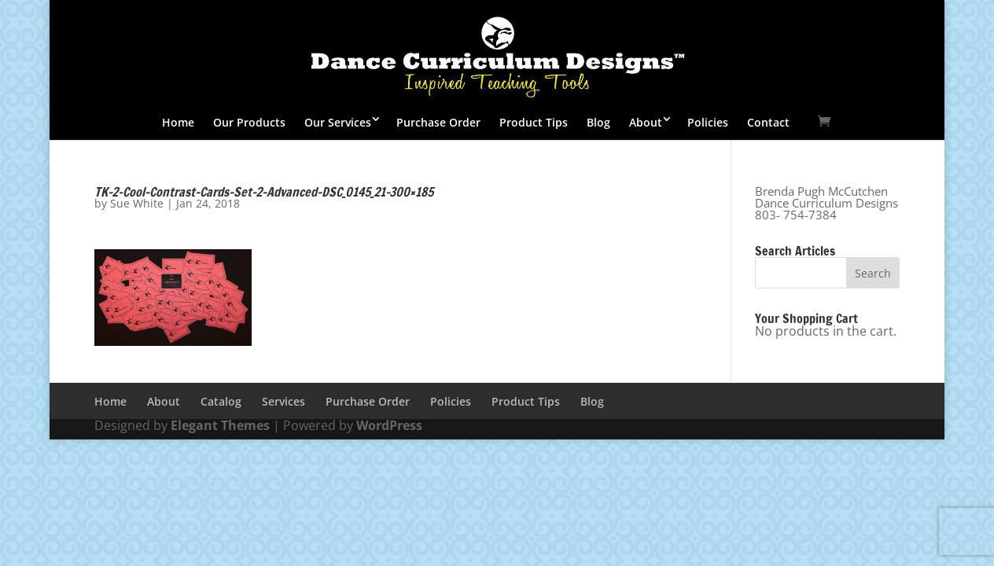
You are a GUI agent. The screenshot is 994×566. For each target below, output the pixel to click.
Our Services (337, 122)
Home (178, 122)
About (645, 122)
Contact (768, 122)
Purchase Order (438, 122)
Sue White (137, 203)
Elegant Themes (220, 425)
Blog (598, 122)
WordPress (389, 425)
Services (283, 401)
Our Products (249, 122)
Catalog (221, 401)
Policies (707, 122)
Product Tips (533, 122)
